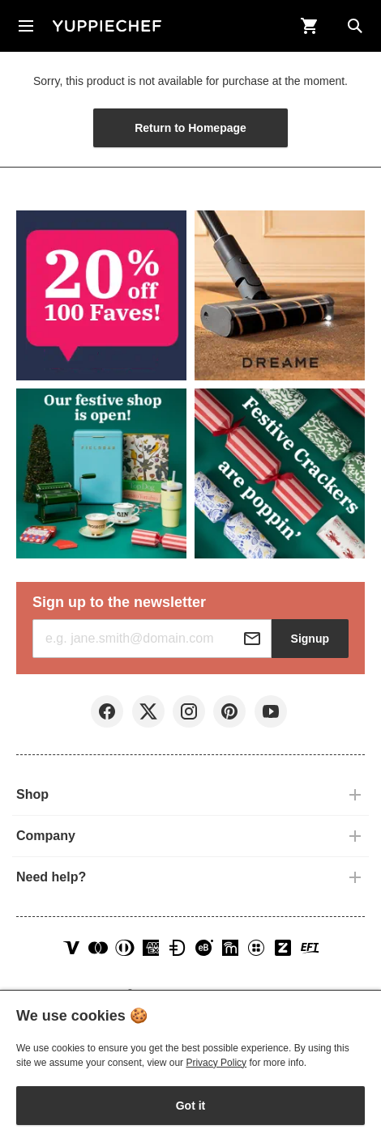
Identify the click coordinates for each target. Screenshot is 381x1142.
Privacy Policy (216, 1062)
